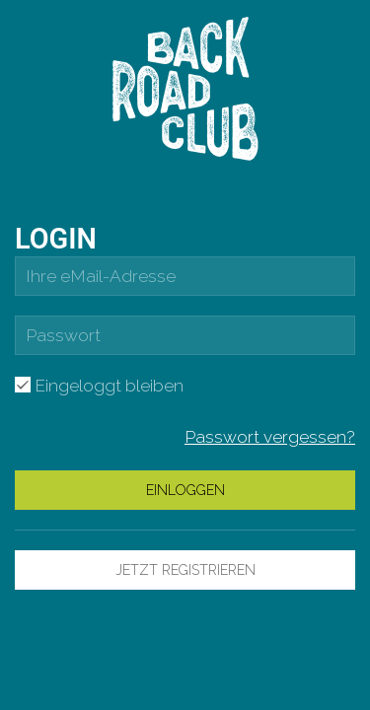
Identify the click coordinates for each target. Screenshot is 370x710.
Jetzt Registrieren (185, 570)
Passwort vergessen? (270, 437)
